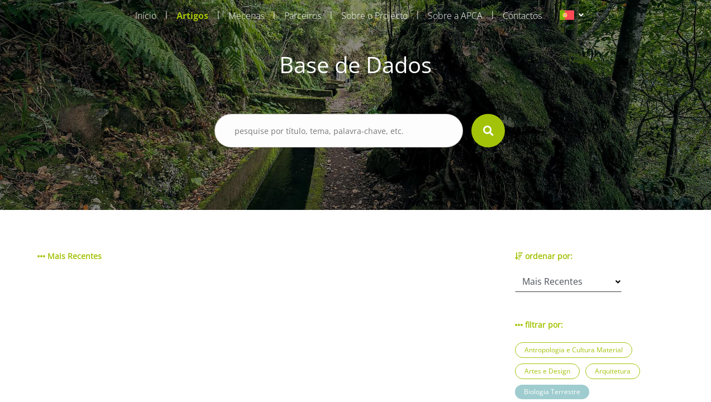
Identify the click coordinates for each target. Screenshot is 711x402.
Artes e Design (547, 371)
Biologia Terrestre (552, 391)
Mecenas (246, 15)
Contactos (522, 15)
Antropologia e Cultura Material (573, 350)
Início (145, 15)
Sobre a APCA (455, 15)
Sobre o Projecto (374, 15)
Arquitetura (613, 371)
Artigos (192, 15)
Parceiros (302, 15)
